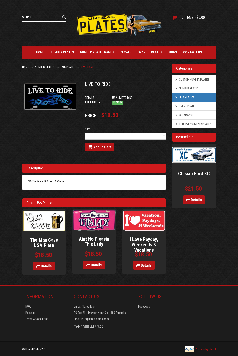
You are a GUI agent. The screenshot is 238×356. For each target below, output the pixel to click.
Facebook (144, 306)
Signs (172, 52)
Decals (125, 52)
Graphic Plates (150, 52)
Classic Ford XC (194, 173)
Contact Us (192, 52)
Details (44, 266)
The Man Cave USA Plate (44, 242)
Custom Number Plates (192, 79)
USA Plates (68, 67)
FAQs (28, 306)
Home (40, 52)
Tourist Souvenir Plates (193, 124)
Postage (30, 312)
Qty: (88, 129)
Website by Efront (205, 349)
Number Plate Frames (97, 52)
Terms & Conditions (36, 319)
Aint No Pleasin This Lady (94, 241)
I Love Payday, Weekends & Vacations (144, 244)
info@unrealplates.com (95, 319)
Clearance (184, 115)
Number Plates (62, 52)
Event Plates (185, 106)
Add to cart (99, 147)
